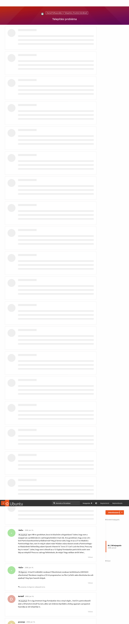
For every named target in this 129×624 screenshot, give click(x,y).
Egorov (24, 72)
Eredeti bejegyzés (112, 20)
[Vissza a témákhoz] (3, 3)
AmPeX (24, 35)
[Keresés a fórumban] (66, 3)
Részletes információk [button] (67, 619)
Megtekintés (68, 610)
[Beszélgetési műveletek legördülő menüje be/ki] (122, 12)
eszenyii (24, 403)
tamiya (24, 249)
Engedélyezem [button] (117, 620)
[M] (91, 610)
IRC (98, 610)
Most (107, 61)
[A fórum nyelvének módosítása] (87, 3)
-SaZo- (23, 126)
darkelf (24, 489)
